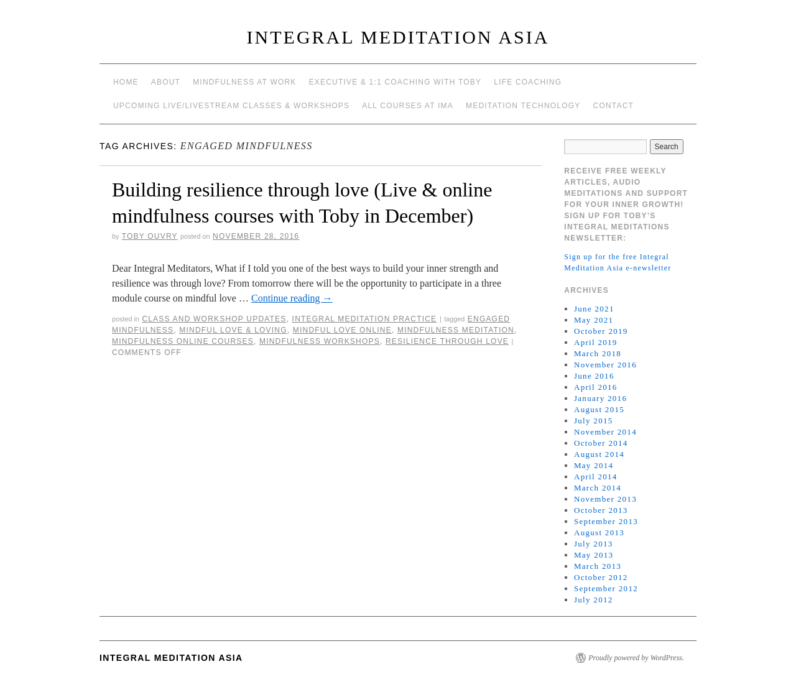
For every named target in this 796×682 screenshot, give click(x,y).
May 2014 (593, 465)
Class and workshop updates (214, 319)
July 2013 (593, 543)
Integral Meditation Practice (364, 319)
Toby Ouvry (150, 236)
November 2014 (605, 431)
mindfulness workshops (319, 341)
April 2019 (596, 342)
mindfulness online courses (183, 341)
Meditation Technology (523, 105)
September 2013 (606, 521)
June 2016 (594, 375)
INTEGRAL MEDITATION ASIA (398, 37)
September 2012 (606, 588)
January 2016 (600, 398)
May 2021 (593, 320)
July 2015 (593, 420)
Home (126, 82)
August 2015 (599, 409)
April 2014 (596, 476)
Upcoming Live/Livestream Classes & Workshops (231, 105)
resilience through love (447, 341)
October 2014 (601, 443)
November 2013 (605, 499)
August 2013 (599, 532)
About (165, 82)
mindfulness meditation (455, 330)
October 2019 (601, 331)
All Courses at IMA (407, 105)
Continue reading (292, 298)
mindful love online (342, 330)
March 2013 (597, 566)
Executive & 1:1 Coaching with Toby (395, 82)
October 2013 (601, 510)
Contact (613, 105)
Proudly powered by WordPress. (636, 657)
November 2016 (605, 364)
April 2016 (596, 387)
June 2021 (594, 308)
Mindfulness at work (244, 82)
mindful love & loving (233, 330)
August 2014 (599, 454)
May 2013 (593, 555)
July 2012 (593, 599)
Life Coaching (528, 82)
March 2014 (597, 487)
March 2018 (597, 353)
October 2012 (601, 577)
